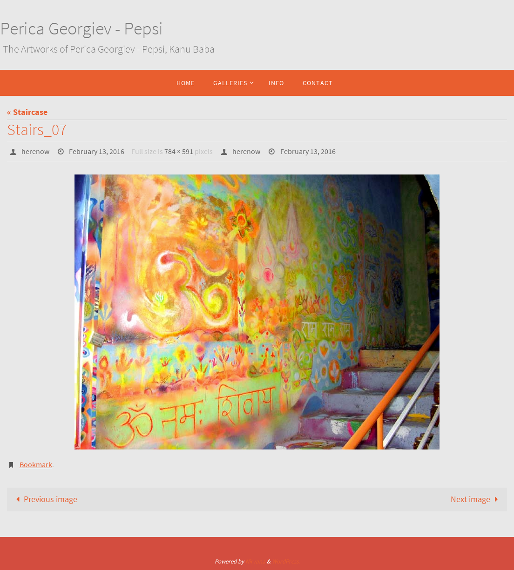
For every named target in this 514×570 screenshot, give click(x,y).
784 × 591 (178, 151)
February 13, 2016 (96, 151)
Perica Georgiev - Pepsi (81, 28)
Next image (476, 499)
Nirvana (255, 561)
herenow (35, 151)
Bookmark (36, 464)
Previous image (44, 499)
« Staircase (27, 112)
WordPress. (286, 561)
